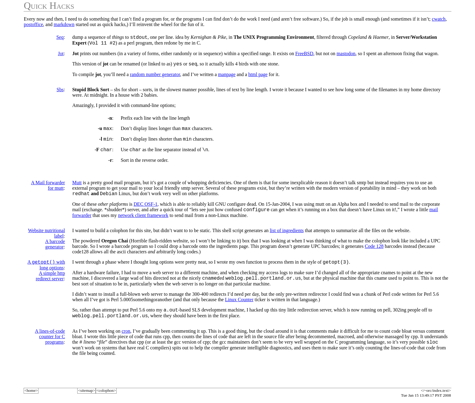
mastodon (346, 55)
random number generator (155, 77)
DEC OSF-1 (146, 210)
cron (125, 342)
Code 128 (374, 253)
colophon (106, 390)
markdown (64, 24)
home (31, 390)
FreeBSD (304, 55)
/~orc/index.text (436, 390)
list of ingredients (287, 237)
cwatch (439, 19)
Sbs (60, 92)
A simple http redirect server (50, 284)
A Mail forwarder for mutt (48, 190)
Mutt (76, 188)
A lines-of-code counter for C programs (50, 347)
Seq (60, 37)
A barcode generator (55, 251)
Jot (61, 55)
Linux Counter (239, 308)
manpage (227, 77)
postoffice (33, 24)
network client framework (143, 222)
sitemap (86, 390)
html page (258, 77)
